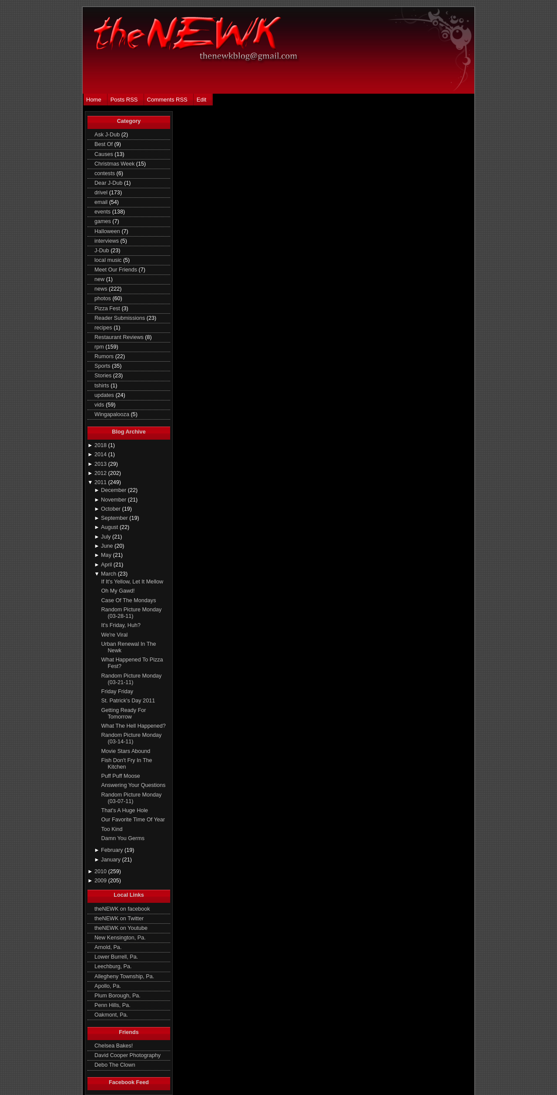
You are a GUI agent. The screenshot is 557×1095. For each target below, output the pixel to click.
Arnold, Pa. (107, 947)
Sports (103, 366)
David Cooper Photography (127, 1055)
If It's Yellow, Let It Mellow (132, 582)
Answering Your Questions (133, 785)
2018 (101, 445)
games (103, 221)
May (107, 555)
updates (104, 395)
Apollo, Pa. (107, 986)
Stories (103, 376)
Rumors (104, 356)
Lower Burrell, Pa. (116, 957)
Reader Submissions (120, 318)
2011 (101, 482)
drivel (101, 193)
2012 (101, 473)
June (107, 546)
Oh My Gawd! (118, 591)
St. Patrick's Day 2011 (128, 701)
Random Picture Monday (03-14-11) (131, 738)
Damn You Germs (123, 838)
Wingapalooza (112, 414)
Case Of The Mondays (128, 600)
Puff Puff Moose (120, 776)
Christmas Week (115, 164)
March (109, 574)
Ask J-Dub (107, 135)
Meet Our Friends (116, 270)
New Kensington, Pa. (120, 938)
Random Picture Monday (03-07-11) (131, 798)
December (114, 490)
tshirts (102, 386)
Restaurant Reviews (119, 337)
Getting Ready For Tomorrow (123, 713)
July (106, 537)
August (110, 527)
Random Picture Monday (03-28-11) (131, 613)
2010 (101, 871)
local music (108, 260)
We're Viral (114, 635)
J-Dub (102, 250)
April (107, 565)
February (112, 850)
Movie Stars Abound (126, 751)
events (103, 212)
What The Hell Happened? (133, 726)
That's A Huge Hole (124, 810)
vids (100, 405)
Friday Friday (117, 691)
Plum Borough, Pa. (117, 996)
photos (103, 298)
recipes (104, 328)
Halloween (107, 231)
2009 (101, 881)
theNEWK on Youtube (121, 928)
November (114, 500)
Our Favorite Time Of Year (133, 820)
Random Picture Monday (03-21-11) (131, 679)
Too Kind (112, 829)
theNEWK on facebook (122, 909)
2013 (101, 464)
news (101, 289)
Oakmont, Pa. (111, 1015)
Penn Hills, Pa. (112, 1005)
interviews (107, 241)
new (100, 279)
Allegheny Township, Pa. (124, 976)
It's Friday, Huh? (121, 625)
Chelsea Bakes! (113, 1046)
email (101, 202)
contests (105, 173)
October (111, 509)
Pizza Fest (107, 308)
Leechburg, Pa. (113, 966)
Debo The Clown (114, 1065)
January (111, 860)
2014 (101, 454)
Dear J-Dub (109, 183)
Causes (104, 154)
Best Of (104, 144)
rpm (99, 347)
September (115, 518)
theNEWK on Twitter (119, 918)
